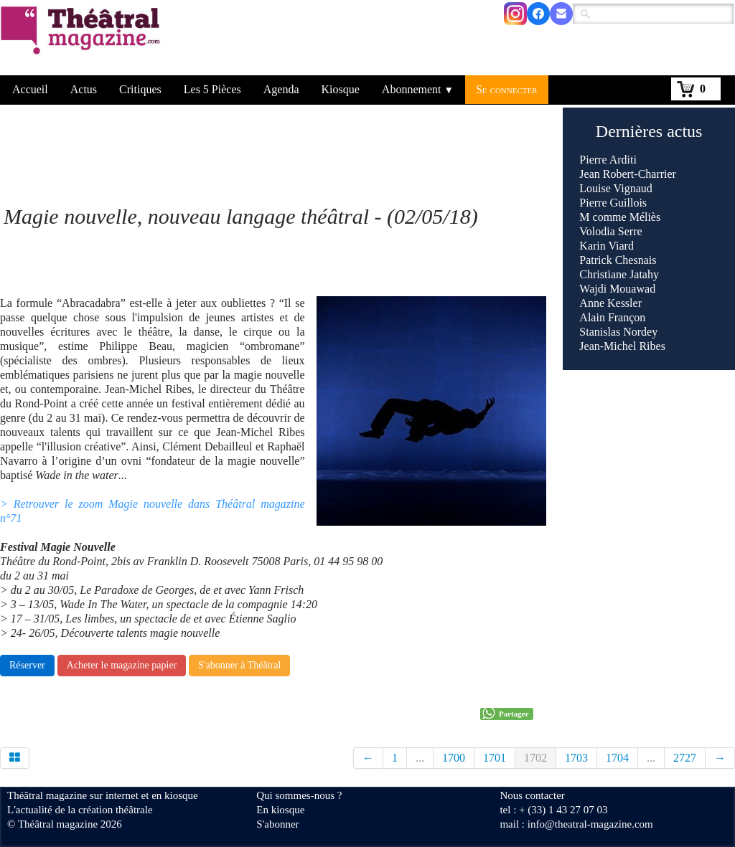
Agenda (281, 89)
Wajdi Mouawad (617, 289)
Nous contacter (532, 795)
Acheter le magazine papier (122, 665)
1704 (617, 758)
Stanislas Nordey (618, 332)
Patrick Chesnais (617, 260)
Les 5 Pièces (212, 89)
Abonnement (418, 89)
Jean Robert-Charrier (627, 174)
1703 (576, 758)
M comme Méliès (619, 217)
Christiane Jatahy (619, 274)
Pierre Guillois (613, 203)
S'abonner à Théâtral (239, 665)
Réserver (27, 665)
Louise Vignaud (615, 188)
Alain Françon (612, 317)
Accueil (30, 89)
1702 (535, 758)
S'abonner (277, 824)
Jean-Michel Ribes (622, 346)
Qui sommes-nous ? (299, 795)
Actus (83, 89)
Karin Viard (606, 246)
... (420, 758)
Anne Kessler (610, 303)
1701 (494, 758)
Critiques (140, 89)
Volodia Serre (610, 231)
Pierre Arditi (608, 159)
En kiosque (280, 809)
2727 (684, 758)
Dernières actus (649, 131)
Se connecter (507, 89)
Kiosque (341, 89)
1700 (453, 758)
